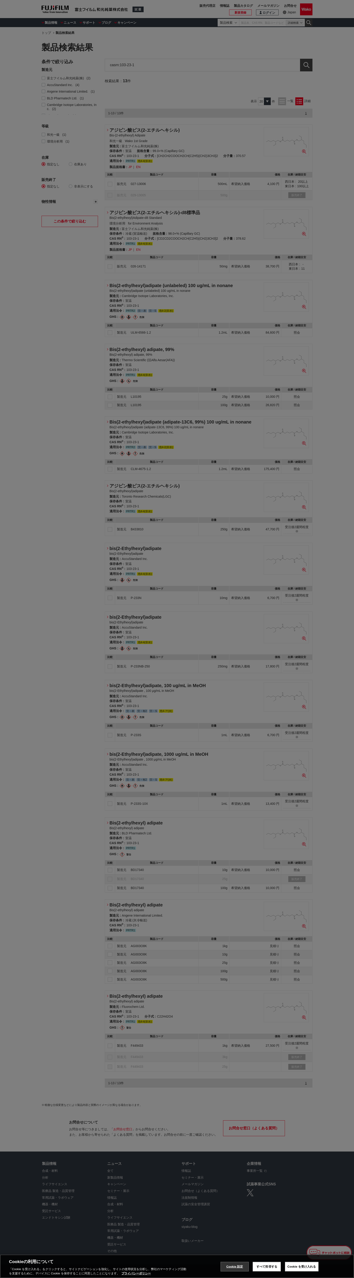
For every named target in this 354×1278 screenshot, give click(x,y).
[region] (177, 1266)
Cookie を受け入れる (301, 1266)
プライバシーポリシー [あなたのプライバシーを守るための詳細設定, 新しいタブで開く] (136, 1273)
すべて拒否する (266, 1266)
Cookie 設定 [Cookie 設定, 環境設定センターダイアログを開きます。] (234, 1266)
